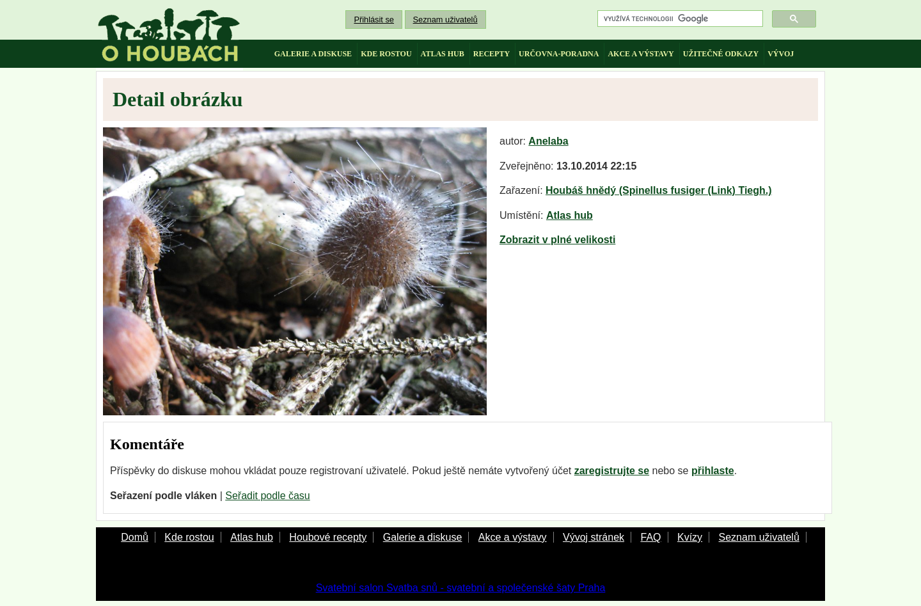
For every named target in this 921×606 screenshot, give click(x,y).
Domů (134, 537)
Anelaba (548, 141)
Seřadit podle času (267, 495)
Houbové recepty (327, 537)
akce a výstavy (640, 53)
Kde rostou (189, 537)
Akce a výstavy (512, 537)
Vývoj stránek (593, 537)
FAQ (650, 537)
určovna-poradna (559, 53)
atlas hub (442, 53)
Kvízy (689, 537)
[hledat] (679, 19)
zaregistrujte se (611, 470)
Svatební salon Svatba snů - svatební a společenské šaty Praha (461, 587)
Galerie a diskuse (422, 537)
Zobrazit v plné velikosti (557, 239)
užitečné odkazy (721, 53)
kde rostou (386, 53)
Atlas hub (569, 215)
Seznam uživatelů (445, 19)
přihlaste (712, 470)
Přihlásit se (374, 19)
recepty (491, 53)
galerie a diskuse (313, 53)
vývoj (780, 53)
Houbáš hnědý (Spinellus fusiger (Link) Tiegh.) (659, 190)
